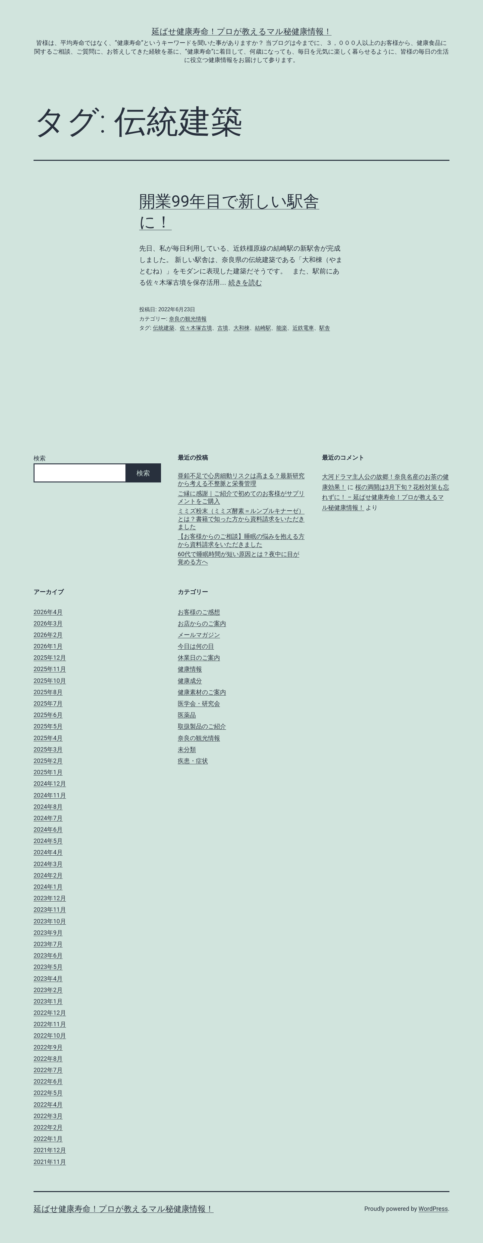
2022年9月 (48, 1047)
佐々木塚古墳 (196, 328)
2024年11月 (50, 795)
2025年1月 (48, 772)
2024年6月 (48, 829)
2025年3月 (48, 749)
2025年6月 (48, 714)
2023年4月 (48, 978)
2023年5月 (48, 966)
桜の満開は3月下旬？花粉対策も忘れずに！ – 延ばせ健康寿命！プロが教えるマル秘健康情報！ (385, 497)
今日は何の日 (196, 646)
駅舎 (324, 328)
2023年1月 (48, 1001)
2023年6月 (48, 955)
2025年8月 (48, 692)
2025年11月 (50, 668)
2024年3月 (48, 863)
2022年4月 (48, 1104)
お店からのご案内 (202, 623)
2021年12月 (50, 1150)
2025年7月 (48, 703)
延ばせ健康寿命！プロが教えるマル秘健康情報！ (242, 31)
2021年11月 (50, 1161)
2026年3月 (48, 623)
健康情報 (190, 668)
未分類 (187, 749)
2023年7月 (48, 943)
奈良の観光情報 (188, 319)
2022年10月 (50, 1035)
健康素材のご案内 (202, 692)
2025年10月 (50, 680)
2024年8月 (48, 806)
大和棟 (241, 328)
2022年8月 (48, 1058)
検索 (40, 458)
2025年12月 (50, 657)
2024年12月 (50, 783)
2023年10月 (50, 921)
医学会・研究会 (199, 703)
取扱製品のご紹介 (202, 726)
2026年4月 (48, 611)
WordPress (433, 1208)
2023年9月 (48, 932)
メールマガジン (199, 634)
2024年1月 (48, 886)
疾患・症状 (193, 760)
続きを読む (245, 282)
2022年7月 (48, 1069)
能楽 (281, 328)
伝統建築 (163, 328)
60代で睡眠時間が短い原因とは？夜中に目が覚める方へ (238, 557)
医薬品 (187, 714)
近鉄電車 (303, 328)
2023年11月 (50, 909)
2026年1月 (48, 646)
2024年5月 (48, 840)
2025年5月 (48, 726)
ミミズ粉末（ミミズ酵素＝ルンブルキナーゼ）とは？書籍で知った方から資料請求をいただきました (241, 518)
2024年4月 (48, 852)
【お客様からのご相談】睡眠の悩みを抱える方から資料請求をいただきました (241, 540)
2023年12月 (50, 898)
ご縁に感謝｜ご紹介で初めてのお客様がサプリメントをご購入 (241, 497)
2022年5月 (48, 1092)
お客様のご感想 (199, 611)
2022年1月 (48, 1138)
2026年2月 (48, 634)
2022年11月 (50, 1024)
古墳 (222, 328)
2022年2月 (48, 1127)
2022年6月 (48, 1081)
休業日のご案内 (199, 657)
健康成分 (190, 680)
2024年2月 (48, 875)
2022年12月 (50, 1012)
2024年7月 (48, 818)
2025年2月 (48, 760)
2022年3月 (48, 1115)
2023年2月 (48, 989)
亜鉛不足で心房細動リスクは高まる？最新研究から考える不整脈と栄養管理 (241, 479)
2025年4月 (48, 737)
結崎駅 (263, 328)
